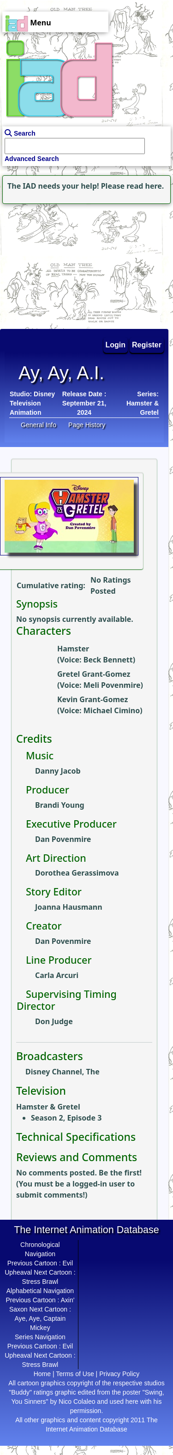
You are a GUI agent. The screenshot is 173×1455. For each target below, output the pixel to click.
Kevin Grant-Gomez (92, 699)
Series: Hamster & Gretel (142, 403)
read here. (145, 186)
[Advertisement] (57, 264)
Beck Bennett (108, 660)
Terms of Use (75, 1373)
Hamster (73, 649)
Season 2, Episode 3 (66, 1118)
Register (146, 345)
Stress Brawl (40, 1281)
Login (116, 345)
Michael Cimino (112, 710)
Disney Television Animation (32, 403)
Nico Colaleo (77, 1401)
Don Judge (54, 1021)
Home (42, 1373)
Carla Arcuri (56, 975)
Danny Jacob (58, 771)
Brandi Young (59, 805)
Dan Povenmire (63, 839)
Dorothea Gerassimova (77, 873)
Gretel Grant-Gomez (93, 674)
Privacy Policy (119, 1373)
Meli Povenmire (112, 685)
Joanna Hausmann (68, 907)
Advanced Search (32, 158)
